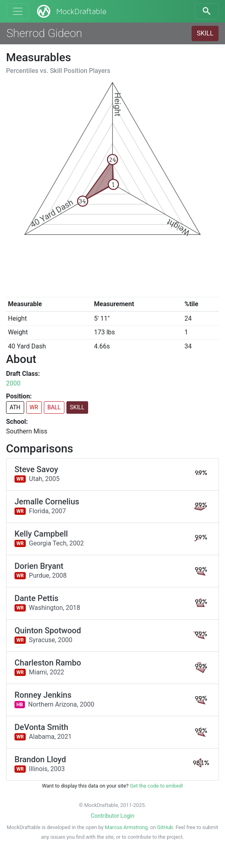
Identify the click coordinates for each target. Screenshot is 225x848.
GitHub (165, 827)
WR (34, 407)
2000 (13, 383)
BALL (54, 407)
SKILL (205, 33)
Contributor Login (112, 816)
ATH (15, 407)
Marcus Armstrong (126, 827)
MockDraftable (71, 11)
